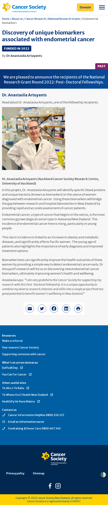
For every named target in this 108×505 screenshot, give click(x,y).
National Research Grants (64, 18)
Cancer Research (35, 18)
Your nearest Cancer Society (20, 347)
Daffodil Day (12, 367)
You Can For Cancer (17, 374)
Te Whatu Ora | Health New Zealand (27, 394)
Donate (85, 7)
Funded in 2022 (16, 48)
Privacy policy (15, 473)
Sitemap (38, 473)
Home (5, 18)
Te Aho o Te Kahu (15, 388)
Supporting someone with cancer (24, 354)
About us (17, 18)
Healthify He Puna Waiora (21, 401)
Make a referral (12, 340)
